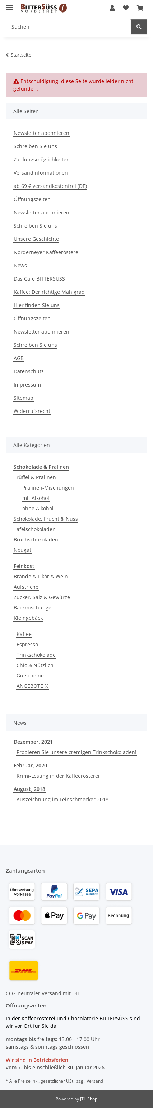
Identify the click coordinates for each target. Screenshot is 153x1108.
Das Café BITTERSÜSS (39, 278)
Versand (95, 1081)
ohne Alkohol (38, 508)
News (20, 265)
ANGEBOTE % (33, 685)
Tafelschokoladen (35, 529)
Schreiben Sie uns (35, 146)
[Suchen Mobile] (68, 26)
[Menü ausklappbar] (9, 4)
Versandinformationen (41, 172)
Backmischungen (34, 607)
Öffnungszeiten (32, 199)
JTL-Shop (88, 1099)
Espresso (27, 644)
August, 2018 (29, 789)
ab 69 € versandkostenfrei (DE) (50, 186)
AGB (19, 358)
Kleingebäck (28, 617)
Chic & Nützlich (35, 665)
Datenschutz (29, 371)
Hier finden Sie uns (37, 305)
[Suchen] (139, 26)
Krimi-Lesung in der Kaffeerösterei (58, 775)
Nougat (22, 549)
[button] (112, 8)
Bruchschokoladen (36, 539)
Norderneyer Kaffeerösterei (47, 252)
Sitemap (23, 397)
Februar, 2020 (30, 765)
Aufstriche (26, 586)
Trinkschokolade (36, 654)
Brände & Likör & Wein (41, 576)
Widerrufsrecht (32, 411)
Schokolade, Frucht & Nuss (46, 518)
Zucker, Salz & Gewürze (42, 597)
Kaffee (24, 634)
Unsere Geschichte (36, 238)
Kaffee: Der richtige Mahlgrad (49, 291)
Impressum (27, 384)
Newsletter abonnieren (41, 133)
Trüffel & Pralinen (35, 477)
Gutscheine (30, 675)
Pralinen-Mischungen (48, 487)
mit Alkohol (35, 498)
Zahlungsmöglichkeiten (42, 159)
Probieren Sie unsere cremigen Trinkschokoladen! (76, 752)
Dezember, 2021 (33, 741)
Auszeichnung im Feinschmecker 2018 (62, 799)
